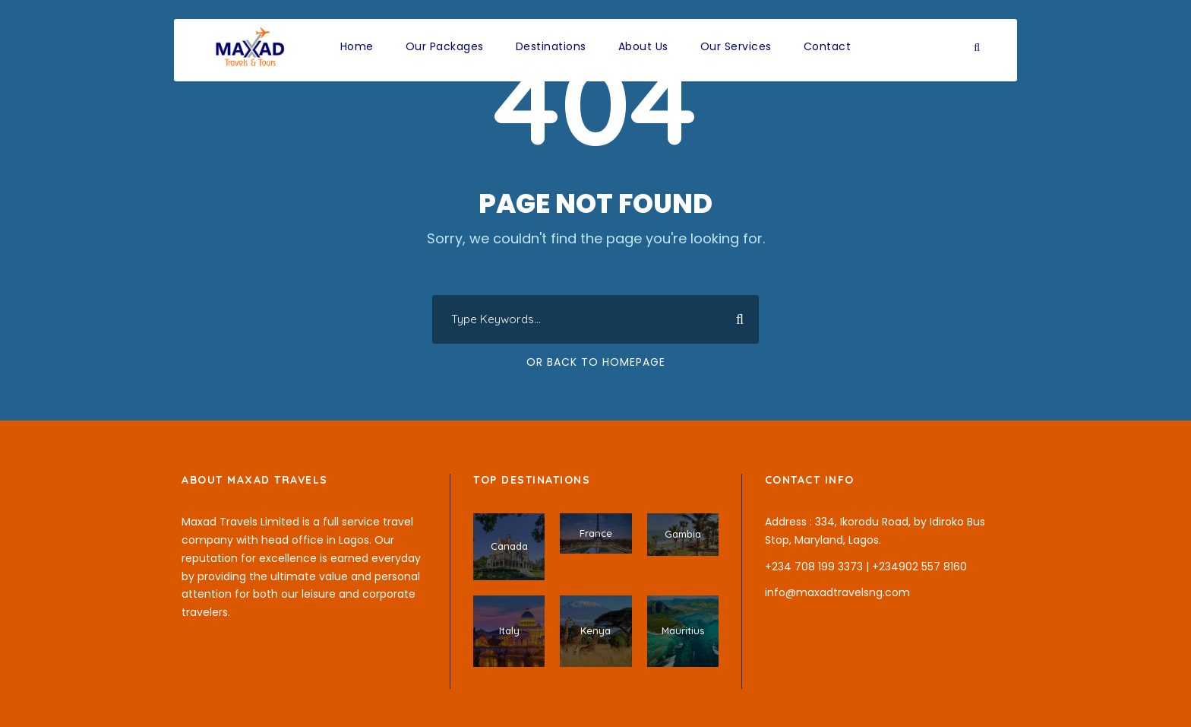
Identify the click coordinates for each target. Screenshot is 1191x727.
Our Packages (445, 46)
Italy (509, 630)
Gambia (683, 534)
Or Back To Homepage (595, 362)
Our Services (736, 46)
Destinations (551, 46)
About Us (643, 46)
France (596, 533)
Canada (509, 546)
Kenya (595, 630)
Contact (827, 46)
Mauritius (683, 630)
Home (357, 46)
